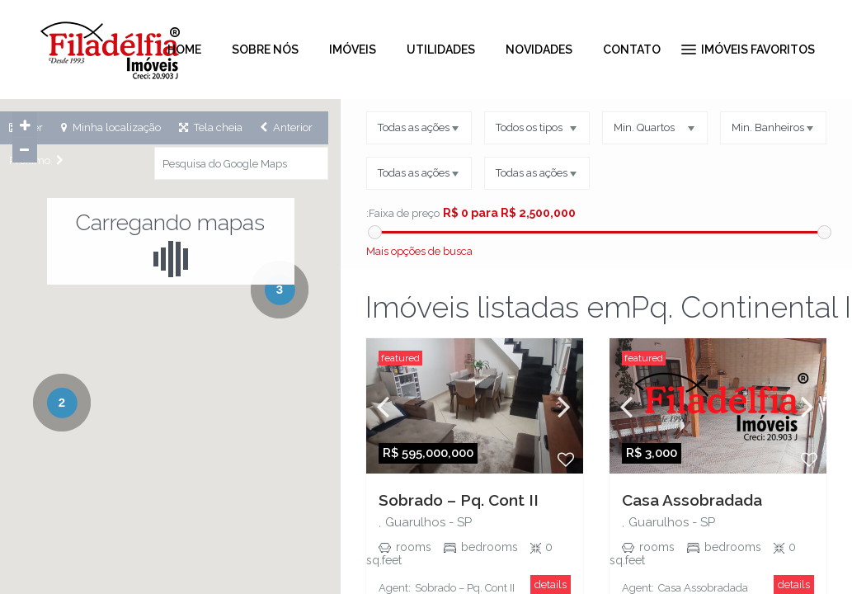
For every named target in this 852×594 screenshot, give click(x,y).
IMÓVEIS (352, 49)
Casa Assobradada (692, 500)
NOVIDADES (539, 49)
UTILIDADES (441, 49)
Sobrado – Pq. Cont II (459, 500)
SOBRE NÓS (265, 49)
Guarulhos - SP (428, 522)
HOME (184, 49)
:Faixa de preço (402, 213)
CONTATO (632, 49)
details (550, 584)
